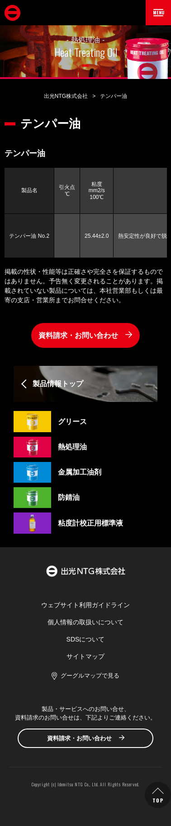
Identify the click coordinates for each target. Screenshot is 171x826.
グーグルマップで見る (90, 675)
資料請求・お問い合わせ (78, 335)
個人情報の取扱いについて (86, 622)
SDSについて (85, 639)
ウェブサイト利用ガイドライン (85, 605)
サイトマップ (85, 656)
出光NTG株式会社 (66, 96)
